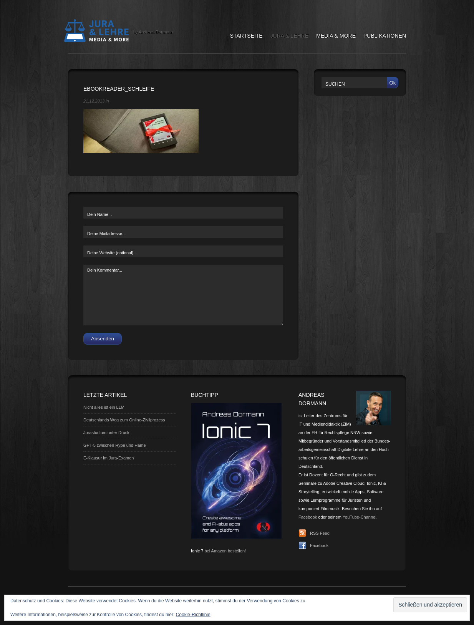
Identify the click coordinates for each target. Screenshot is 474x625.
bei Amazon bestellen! (225, 551)
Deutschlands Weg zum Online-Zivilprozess (124, 420)
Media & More (336, 35)
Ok (392, 83)
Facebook (307, 517)
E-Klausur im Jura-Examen (108, 458)
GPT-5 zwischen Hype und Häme (114, 445)
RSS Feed (320, 533)
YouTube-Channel (359, 517)
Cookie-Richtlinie (193, 614)
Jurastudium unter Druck (106, 432)
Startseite (246, 35)
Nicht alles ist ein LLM (103, 407)
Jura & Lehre (289, 35)
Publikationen (384, 35)
